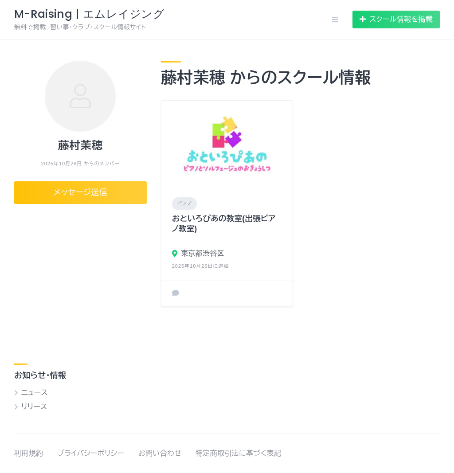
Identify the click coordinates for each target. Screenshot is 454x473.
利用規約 (28, 453)
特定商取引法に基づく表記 (238, 453)
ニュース (34, 392)
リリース (34, 406)
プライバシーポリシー (90, 453)
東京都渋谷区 (202, 253)
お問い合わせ (159, 453)
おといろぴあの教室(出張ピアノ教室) (224, 223)
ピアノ (184, 203)
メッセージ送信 (81, 192)
